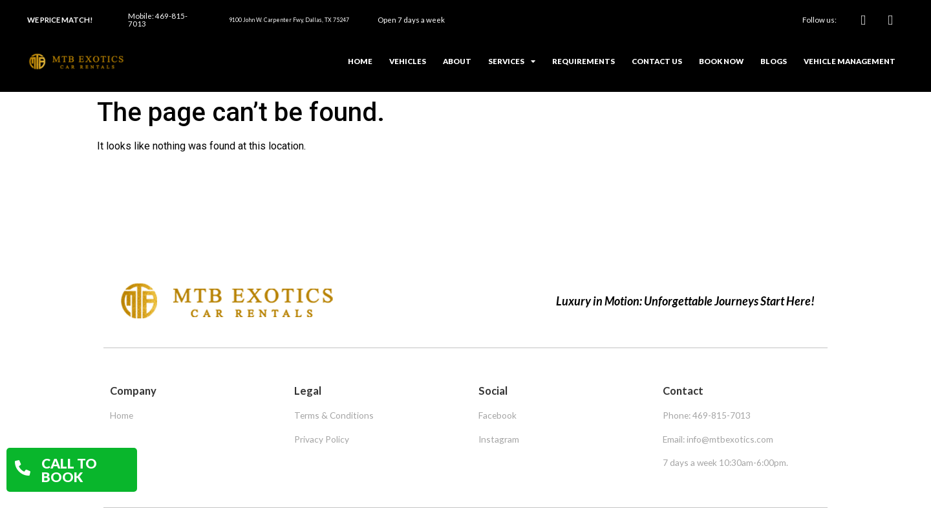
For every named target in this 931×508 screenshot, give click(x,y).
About (457, 61)
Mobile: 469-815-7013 (157, 20)
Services (511, 61)
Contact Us (657, 61)
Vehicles (407, 61)
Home (360, 61)
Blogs (773, 61)
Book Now (721, 61)
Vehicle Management (849, 61)
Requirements (583, 61)
